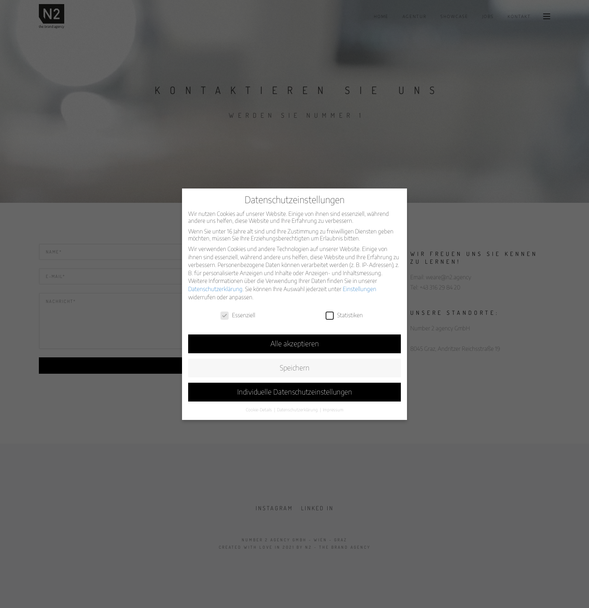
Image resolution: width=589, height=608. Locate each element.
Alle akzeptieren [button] (294, 343)
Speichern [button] (295, 367)
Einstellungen (359, 288)
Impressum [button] (333, 409)
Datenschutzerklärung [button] (298, 409)
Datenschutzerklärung (215, 288)
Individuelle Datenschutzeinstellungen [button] (294, 391)
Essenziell (237, 315)
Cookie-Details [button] (259, 409)
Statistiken (344, 315)
